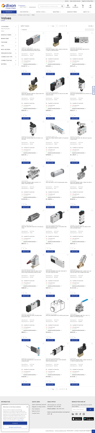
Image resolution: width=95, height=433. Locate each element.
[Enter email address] (79, 409)
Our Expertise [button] (24, 12)
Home (2, 15)
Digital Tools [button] (40, 12)
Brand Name (5, 38)
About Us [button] (86, 12)
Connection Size (6, 60)
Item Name (4, 42)
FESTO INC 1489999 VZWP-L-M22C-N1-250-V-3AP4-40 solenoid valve (81, 183)
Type (2, 46)
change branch (32, 7)
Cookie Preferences (49, 430)
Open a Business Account (39, 404)
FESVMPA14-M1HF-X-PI (51, 136)
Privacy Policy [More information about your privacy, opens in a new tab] (20, 420)
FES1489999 (73, 181)
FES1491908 (73, 358)
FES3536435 (73, 269)
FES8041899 (49, 269)
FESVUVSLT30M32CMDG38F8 (53, 225)
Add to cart (26, 74)
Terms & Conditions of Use (60, 430)
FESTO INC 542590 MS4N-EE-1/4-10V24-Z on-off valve (32, 138)
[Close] (27, 407)
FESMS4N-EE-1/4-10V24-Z (28, 136)
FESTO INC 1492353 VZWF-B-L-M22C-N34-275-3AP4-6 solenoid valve (33, 94)
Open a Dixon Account (75, 1)
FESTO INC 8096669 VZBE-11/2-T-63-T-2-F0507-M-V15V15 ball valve (80, 316)
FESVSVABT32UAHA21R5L (52, 92)
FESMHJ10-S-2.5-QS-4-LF (28, 358)
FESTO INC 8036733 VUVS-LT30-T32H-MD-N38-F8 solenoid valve (56, 360)
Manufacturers (72, 12)
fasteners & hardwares (11, 15)
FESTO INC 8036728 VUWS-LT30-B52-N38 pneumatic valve (32, 316)
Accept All (15, 423)
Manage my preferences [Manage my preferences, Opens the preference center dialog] (15, 427)
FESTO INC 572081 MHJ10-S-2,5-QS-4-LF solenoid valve (31, 360)
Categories (5, 26)
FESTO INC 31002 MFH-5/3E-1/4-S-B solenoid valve (32, 227)
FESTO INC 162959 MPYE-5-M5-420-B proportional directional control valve (31, 50)
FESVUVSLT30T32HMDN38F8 (53, 358)
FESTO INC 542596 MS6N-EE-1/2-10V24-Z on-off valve (81, 94)
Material (4, 64)
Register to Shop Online (87, 1)
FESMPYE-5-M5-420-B (27, 48)
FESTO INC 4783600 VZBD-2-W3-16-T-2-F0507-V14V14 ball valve (31, 183)
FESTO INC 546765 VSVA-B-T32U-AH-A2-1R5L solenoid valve (57, 94)
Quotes (67, 1)
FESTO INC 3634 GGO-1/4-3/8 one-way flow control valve (81, 138)
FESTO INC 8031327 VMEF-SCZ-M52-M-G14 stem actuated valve (80, 227)
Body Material (5, 49)
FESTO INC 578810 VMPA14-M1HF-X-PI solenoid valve (57, 138)
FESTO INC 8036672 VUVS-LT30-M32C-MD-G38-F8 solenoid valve (56, 227)
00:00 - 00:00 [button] (23, 7)
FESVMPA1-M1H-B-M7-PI (76, 48)
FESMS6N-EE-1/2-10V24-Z (76, 92)
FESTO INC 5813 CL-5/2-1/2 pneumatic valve (56, 182)
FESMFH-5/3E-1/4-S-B (27, 225)
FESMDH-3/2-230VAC (51, 314)
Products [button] (8, 12)
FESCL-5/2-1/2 (49, 181)
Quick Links (36, 402)
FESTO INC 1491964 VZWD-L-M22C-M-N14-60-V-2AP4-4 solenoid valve (57, 50)
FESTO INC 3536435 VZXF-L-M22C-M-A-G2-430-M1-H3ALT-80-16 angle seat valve (81, 271)
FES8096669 (73, 314)
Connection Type (6, 57)
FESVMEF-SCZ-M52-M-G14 (77, 225)
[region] (15, 418)
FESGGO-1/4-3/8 (74, 136)
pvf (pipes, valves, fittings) (24, 15)
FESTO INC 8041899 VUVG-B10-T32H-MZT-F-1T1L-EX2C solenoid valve (56, 271)
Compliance (4, 404)
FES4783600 (25, 181)
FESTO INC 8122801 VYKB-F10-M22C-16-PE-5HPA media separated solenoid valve (32, 271)
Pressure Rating (6, 53)
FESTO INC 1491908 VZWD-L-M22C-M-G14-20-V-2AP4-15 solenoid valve (81, 360)
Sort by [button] (90, 26)
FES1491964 (49, 48)
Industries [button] (56, 12)
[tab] (8, 26)
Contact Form (36, 413)
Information (5, 402)
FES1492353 (25, 92)
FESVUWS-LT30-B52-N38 (28, 314)
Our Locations (36, 409)
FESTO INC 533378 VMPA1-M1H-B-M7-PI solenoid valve (79, 50)
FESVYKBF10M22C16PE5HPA (28, 269)
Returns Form (36, 411)
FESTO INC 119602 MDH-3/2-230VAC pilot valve (57, 315)
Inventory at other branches (29, 64)
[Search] (51, 6)
